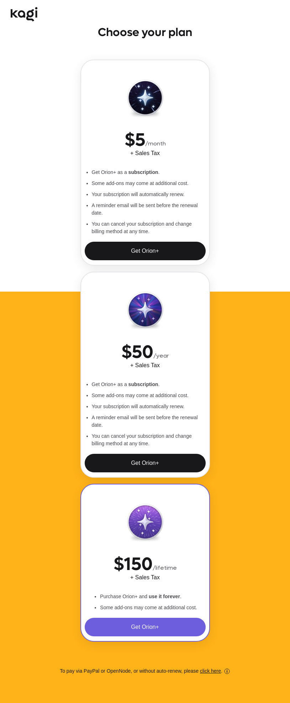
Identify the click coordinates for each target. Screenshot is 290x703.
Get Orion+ (145, 251)
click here (210, 671)
